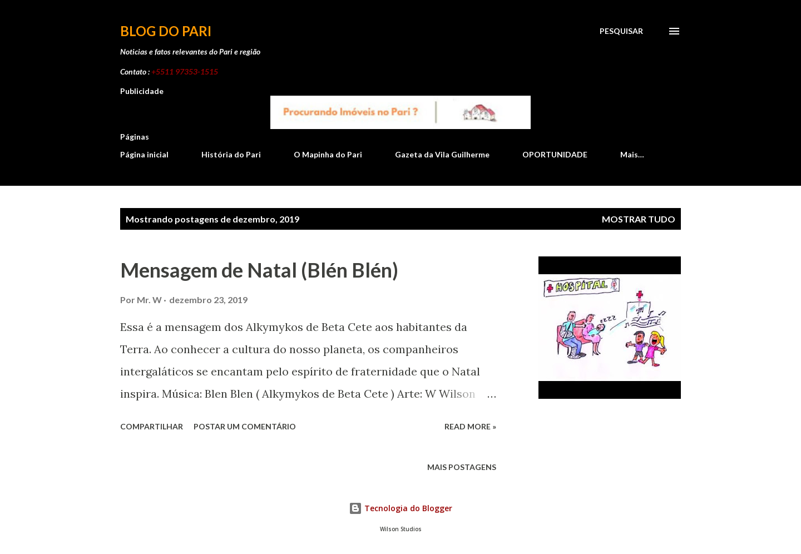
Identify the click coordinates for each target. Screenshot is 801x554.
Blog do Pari (165, 31)
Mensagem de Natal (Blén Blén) (259, 270)
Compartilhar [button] (151, 426)
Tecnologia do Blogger (400, 508)
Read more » (470, 426)
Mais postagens (461, 467)
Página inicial (144, 154)
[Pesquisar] (621, 31)
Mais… (632, 154)
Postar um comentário (245, 426)
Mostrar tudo (638, 219)
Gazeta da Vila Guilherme (442, 154)
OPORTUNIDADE (554, 154)
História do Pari (231, 154)
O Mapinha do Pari (328, 154)
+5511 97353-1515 (184, 71)
